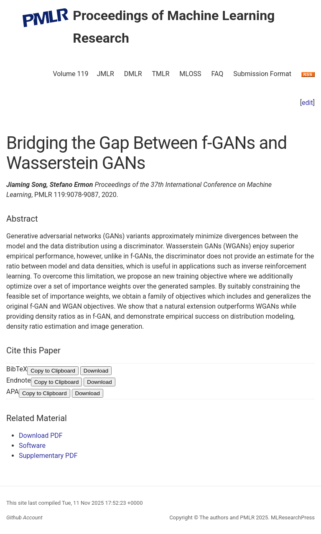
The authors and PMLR (227, 517)
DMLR (133, 74)
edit (307, 103)
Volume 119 (70, 74)
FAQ (217, 74)
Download (96, 371)
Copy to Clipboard (53, 371)
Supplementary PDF (48, 456)
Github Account (24, 517)
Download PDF (41, 435)
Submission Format (262, 74)
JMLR (105, 74)
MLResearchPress (292, 517)
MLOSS (190, 74)
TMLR (160, 74)
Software (32, 446)
